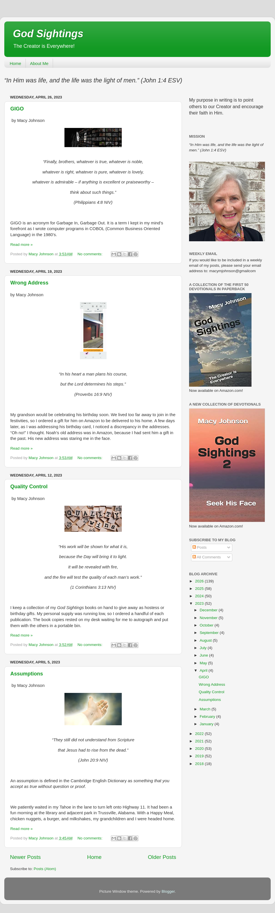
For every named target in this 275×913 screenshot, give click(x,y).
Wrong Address (29, 283)
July (204, 648)
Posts (199, 547)
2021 (200, 741)
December (209, 610)
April (204, 670)
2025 (200, 588)
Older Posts (162, 857)
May (204, 663)
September (210, 633)
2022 (200, 734)
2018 (200, 764)
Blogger (168, 891)
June (204, 655)
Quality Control (29, 486)
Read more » (21, 244)
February (208, 716)
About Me (39, 63)
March (205, 709)
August (206, 640)
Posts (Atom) (45, 869)
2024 (200, 596)
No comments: (91, 254)
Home (15, 63)
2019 (200, 756)
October (207, 625)
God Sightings (48, 33)
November (209, 618)
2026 (200, 581)
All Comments (206, 557)
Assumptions (26, 674)
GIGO (17, 109)
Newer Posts (25, 857)
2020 (200, 748)
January (207, 724)
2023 (200, 603)
